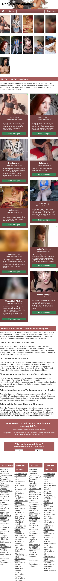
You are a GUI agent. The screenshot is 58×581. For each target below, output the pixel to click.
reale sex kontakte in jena (21, 554)
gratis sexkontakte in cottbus (5, 543)
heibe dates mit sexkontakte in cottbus (20, 528)
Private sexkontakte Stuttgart (19, 485)
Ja (19, 451)
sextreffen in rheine (33, 526)
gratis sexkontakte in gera (34, 560)
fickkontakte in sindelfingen (20, 517)
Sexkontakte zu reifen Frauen (49, 475)
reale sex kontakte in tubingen (33, 554)
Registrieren (51, 11)
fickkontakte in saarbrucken (49, 565)
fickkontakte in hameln (5, 528)
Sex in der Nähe (6, 475)
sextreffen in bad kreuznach (50, 515)
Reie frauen (4, 469)
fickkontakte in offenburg (34, 507)
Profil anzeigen (14, 134)
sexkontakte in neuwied (34, 530)
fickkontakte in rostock (34, 565)
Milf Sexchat (33, 496)
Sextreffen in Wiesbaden (48, 492)
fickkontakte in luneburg (5, 517)
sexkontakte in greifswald (34, 515)
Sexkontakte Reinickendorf (34, 474)
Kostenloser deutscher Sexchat (33, 485)
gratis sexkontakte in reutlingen (20, 574)
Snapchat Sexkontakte (4, 478)
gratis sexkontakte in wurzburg (49, 547)
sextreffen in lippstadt (48, 527)
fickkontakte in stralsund (20, 550)
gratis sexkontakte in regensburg (34, 545)
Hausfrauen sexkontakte (4, 472)
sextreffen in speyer (48, 504)
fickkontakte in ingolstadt (34, 549)
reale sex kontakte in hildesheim (4, 537)
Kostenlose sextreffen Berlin (50, 496)
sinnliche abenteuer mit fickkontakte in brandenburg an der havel (21, 535)
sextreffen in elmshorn (19, 513)
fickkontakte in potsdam (20, 563)
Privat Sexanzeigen (49, 482)
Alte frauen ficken (6, 481)
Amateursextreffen (36, 477)
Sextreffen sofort (6, 494)
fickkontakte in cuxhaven (49, 511)
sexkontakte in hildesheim (5, 513)
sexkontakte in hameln (49, 519)
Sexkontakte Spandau (4, 488)
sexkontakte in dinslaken (49, 507)
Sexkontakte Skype (19, 494)
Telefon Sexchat (35, 494)
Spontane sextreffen (47, 488)
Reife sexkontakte (4, 484)
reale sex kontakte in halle (50, 542)
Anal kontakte (20, 481)
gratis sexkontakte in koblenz (20, 559)
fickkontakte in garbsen (34, 522)
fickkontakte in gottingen (5, 548)
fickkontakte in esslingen (20, 579)
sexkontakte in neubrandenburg (35, 503)
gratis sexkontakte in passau (5, 558)
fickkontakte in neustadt (49, 534)
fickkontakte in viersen (34, 534)
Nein (38, 451)
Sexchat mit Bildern (48, 500)
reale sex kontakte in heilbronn (33, 539)
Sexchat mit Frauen (19, 498)
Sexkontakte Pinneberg (33, 470)
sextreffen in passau (4, 509)
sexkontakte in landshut (20, 506)
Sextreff (17, 479)
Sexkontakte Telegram (33, 480)
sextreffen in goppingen (19, 542)
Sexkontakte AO (21, 474)
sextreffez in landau (33, 511)
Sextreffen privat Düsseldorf (6, 492)
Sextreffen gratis (50, 485)
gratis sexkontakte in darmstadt (49, 561)
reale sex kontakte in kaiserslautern (5, 552)
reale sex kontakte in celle (50, 569)
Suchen (11, 11)
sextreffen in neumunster (4, 521)
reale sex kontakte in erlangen (19, 568)
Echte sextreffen (35, 493)
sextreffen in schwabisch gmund (19, 522)
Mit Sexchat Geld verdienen (21, 502)
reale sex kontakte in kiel (49, 556)
